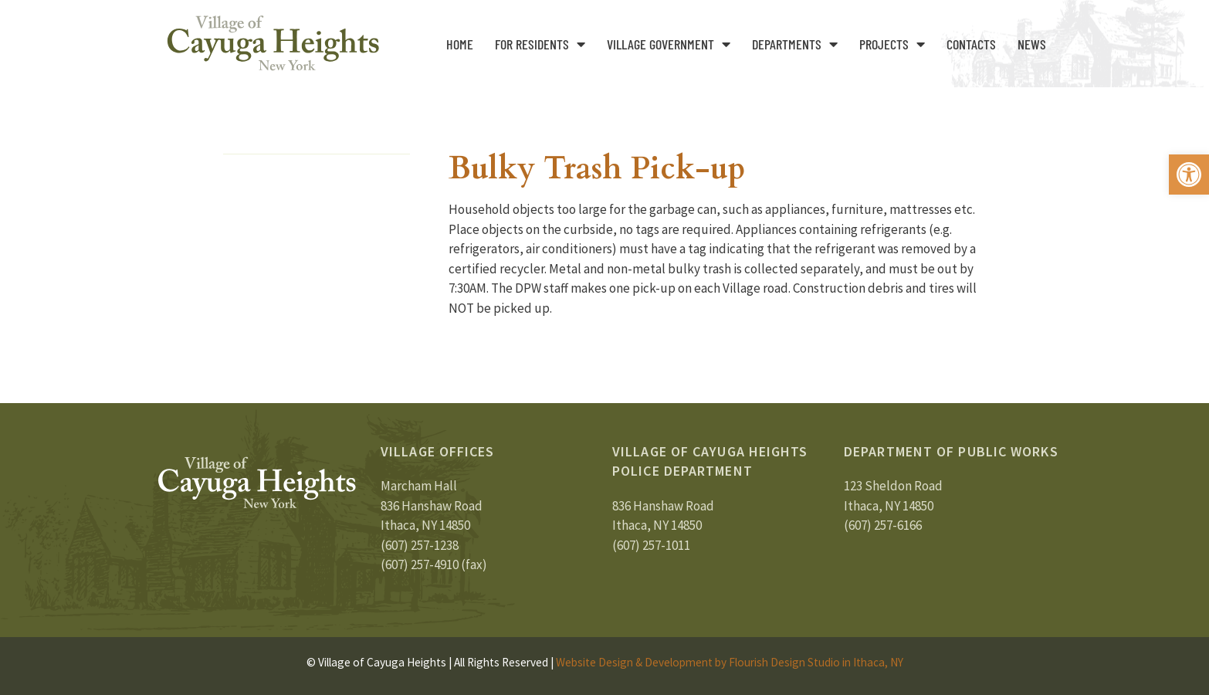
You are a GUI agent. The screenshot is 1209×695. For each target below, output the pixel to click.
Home (459, 44)
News (1032, 44)
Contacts (971, 44)
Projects (892, 44)
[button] (1189, 174)
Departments (795, 44)
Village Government (668, 44)
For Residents (540, 44)
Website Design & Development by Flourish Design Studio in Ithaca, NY (729, 662)
